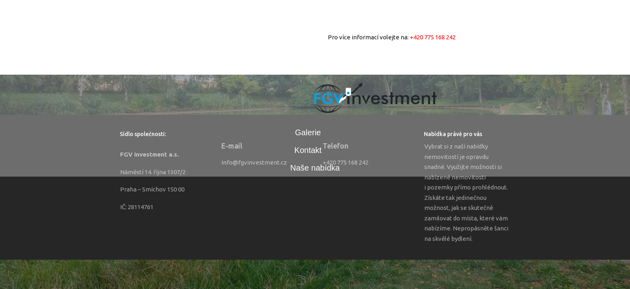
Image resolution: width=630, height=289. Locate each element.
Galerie (308, 132)
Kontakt (308, 150)
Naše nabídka (315, 167)
